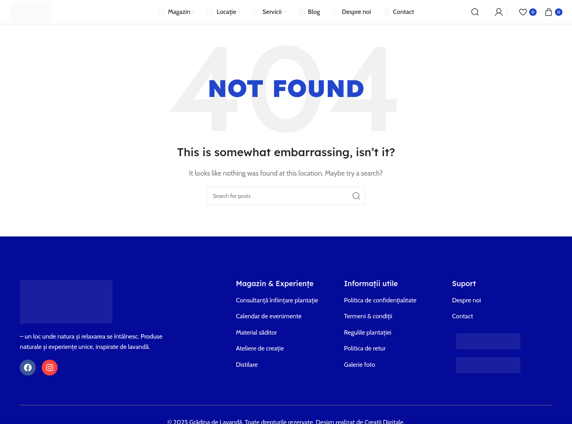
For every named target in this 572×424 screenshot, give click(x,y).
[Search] (475, 12)
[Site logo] (31, 11)
